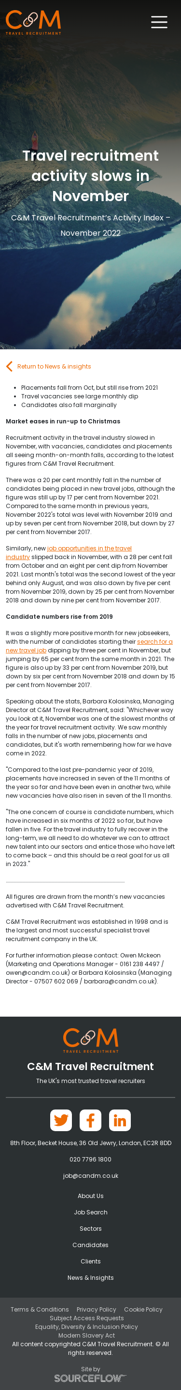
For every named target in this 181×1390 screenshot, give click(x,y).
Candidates (90, 1245)
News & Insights (91, 1278)
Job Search (91, 1212)
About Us (91, 1196)
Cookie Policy (143, 1309)
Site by (91, 1373)
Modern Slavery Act (86, 1335)
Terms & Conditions (40, 1309)
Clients (91, 1261)
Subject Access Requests (87, 1318)
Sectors (91, 1228)
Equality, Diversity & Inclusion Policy (86, 1327)
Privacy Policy (96, 1309)
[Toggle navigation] (159, 22)
